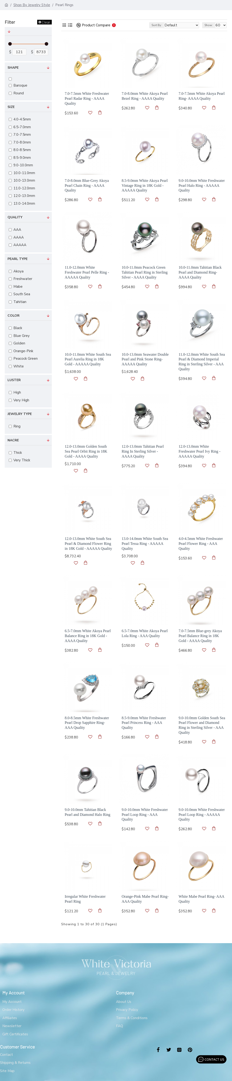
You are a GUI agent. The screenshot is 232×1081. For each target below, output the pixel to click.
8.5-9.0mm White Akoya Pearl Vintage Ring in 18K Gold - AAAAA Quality (145, 185)
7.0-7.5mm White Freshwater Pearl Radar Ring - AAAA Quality (87, 98)
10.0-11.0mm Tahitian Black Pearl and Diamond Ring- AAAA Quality (200, 272)
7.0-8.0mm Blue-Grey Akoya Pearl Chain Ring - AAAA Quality (87, 185)
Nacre (13, 440)
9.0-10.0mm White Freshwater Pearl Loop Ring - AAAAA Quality (202, 815)
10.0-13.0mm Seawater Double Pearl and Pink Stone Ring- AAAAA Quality (145, 359)
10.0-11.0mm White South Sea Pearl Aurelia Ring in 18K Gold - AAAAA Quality (88, 359)
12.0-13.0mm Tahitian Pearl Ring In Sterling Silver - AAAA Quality (143, 451)
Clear (46, 22)
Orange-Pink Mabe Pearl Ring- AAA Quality (145, 898)
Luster (14, 380)
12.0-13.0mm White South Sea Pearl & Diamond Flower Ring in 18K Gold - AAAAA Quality (88, 543)
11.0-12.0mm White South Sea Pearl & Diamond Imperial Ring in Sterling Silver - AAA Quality (202, 361)
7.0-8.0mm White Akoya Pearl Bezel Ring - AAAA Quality (145, 96)
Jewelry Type (20, 414)
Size (11, 107)
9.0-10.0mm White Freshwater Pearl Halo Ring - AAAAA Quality (202, 185)
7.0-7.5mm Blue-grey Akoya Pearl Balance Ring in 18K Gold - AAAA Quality (200, 636)
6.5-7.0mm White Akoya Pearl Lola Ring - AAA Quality (145, 633)
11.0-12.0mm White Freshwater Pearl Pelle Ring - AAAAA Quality (87, 272)
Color (14, 315)
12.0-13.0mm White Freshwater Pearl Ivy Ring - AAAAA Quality (199, 451)
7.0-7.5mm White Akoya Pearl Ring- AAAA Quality (202, 96)
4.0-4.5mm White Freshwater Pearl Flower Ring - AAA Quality (201, 543)
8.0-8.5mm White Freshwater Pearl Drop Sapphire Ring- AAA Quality (87, 723)
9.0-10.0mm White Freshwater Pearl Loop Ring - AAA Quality (145, 815)
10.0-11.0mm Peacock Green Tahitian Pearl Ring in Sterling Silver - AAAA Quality (145, 272)
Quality (15, 217)
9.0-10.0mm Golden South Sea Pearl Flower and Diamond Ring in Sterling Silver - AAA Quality (202, 725)
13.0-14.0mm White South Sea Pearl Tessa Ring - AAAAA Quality (145, 543)
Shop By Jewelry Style (31, 5)
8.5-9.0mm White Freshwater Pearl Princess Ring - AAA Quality (144, 723)
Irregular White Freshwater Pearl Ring (85, 898)
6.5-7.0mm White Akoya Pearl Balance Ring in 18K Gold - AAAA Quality (88, 636)
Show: (208, 25)
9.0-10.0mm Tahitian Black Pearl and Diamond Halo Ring (87, 812)
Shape (13, 67)
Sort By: (157, 25)
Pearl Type (18, 259)
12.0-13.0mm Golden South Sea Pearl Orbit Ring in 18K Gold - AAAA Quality (86, 451)
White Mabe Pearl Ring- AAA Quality (201, 898)
